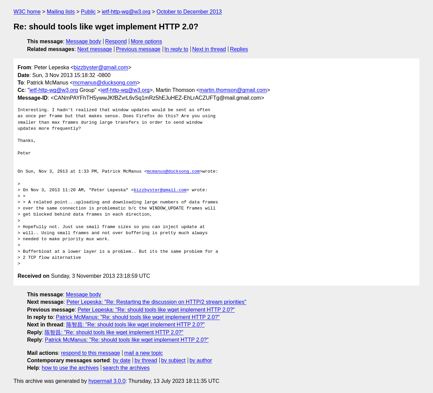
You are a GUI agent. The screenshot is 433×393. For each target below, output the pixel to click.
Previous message (138, 49)
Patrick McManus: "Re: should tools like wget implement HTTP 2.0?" (138, 317)
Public (88, 12)
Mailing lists (61, 12)
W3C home (27, 12)
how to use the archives (70, 368)
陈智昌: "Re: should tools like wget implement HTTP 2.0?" (135, 324)
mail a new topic (143, 353)
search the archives (126, 368)
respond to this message (90, 353)
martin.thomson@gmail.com (233, 90)
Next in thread (209, 49)
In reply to (176, 49)
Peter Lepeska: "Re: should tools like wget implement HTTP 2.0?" (156, 310)
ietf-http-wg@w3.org (126, 12)
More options (146, 41)
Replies (239, 49)
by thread (146, 360)
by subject (173, 360)
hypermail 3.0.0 (106, 381)
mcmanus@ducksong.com (105, 82)
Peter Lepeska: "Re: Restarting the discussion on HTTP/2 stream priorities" (157, 302)
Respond (116, 41)
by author (200, 360)
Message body (83, 41)
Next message (94, 49)
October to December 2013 (189, 12)
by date (121, 360)
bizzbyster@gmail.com (101, 67)
